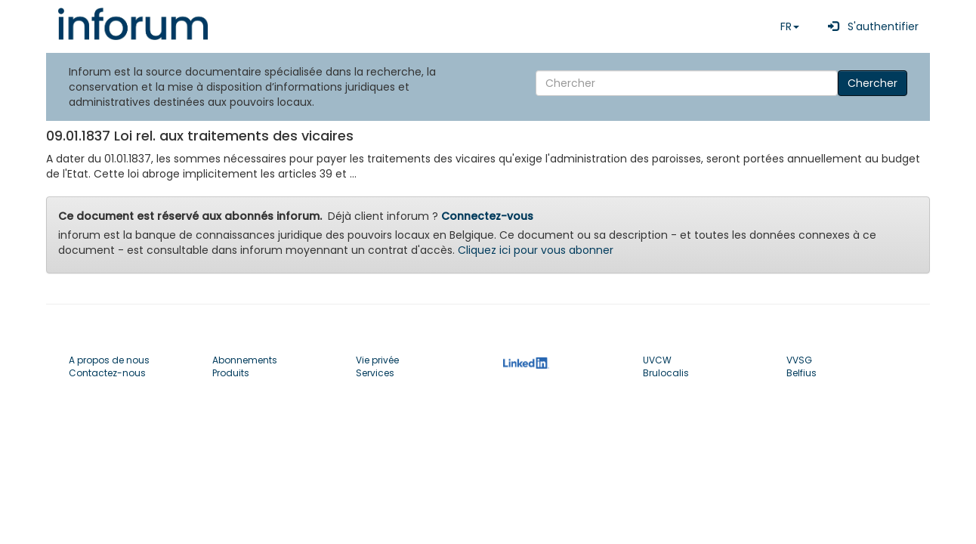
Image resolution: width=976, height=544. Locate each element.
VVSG (799, 360)
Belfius (801, 372)
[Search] (687, 83)
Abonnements (244, 360)
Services (375, 372)
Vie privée (377, 360)
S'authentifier (870, 26)
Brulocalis (666, 372)
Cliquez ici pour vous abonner (535, 250)
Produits (230, 372)
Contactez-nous (107, 372)
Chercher (872, 83)
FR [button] (789, 26)
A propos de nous (109, 360)
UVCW (657, 360)
